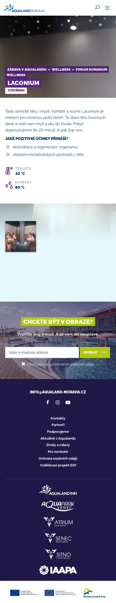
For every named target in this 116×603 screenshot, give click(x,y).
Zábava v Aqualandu (27, 69)
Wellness (61, 69)
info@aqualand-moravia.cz (58, 392)
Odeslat (95, 352)
